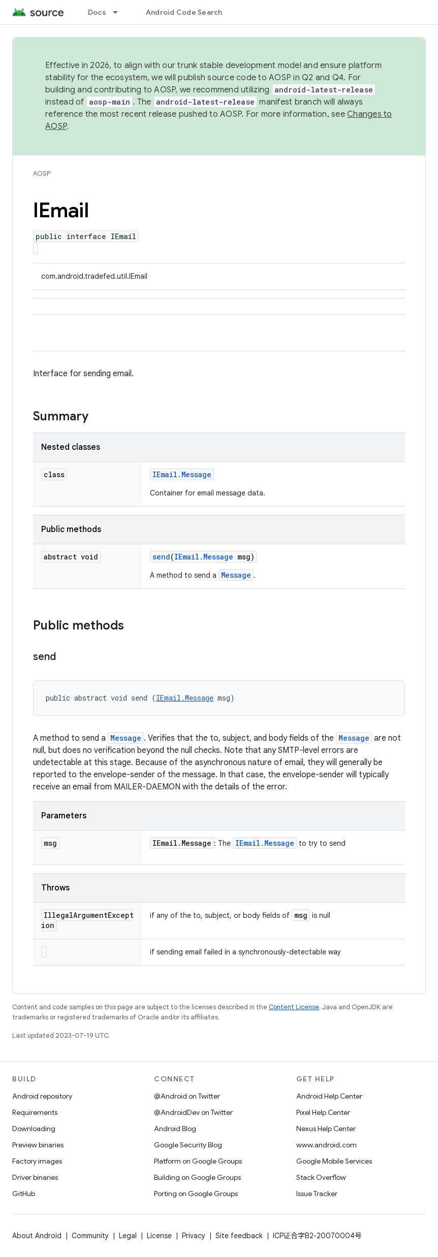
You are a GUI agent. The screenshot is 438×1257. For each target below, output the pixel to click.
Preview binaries (38, 1144)
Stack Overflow (321, 1177)
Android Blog (175, 1128)
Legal (128, 1236)
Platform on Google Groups (198, 1161)
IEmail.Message (181, 474)
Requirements (34, 1112)
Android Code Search (184, 12)
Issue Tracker (316, 1193)
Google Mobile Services (334, 1161)
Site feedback (239, 1236)
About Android (36, 1236)
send (161, 556)
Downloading (33, 1128)
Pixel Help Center (323, 1112)
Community (90, 1236)
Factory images (37, 1161)
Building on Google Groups (197, 1177)
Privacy (193, 1236)
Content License (294, 1007)
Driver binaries (35, 1177)
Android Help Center (329, 1096)
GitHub (23, 1193)
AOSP (41, 173)
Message (236, 575)
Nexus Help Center (326, 1128)
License (159, 1236)
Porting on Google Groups (196, 1193)
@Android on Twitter (187, 1096)
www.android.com (326, 1144)
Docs (97, 12)
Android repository (42, 1096)
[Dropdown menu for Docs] (120, 12)
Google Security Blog (188, 1144)
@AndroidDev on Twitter (193, 1112)
